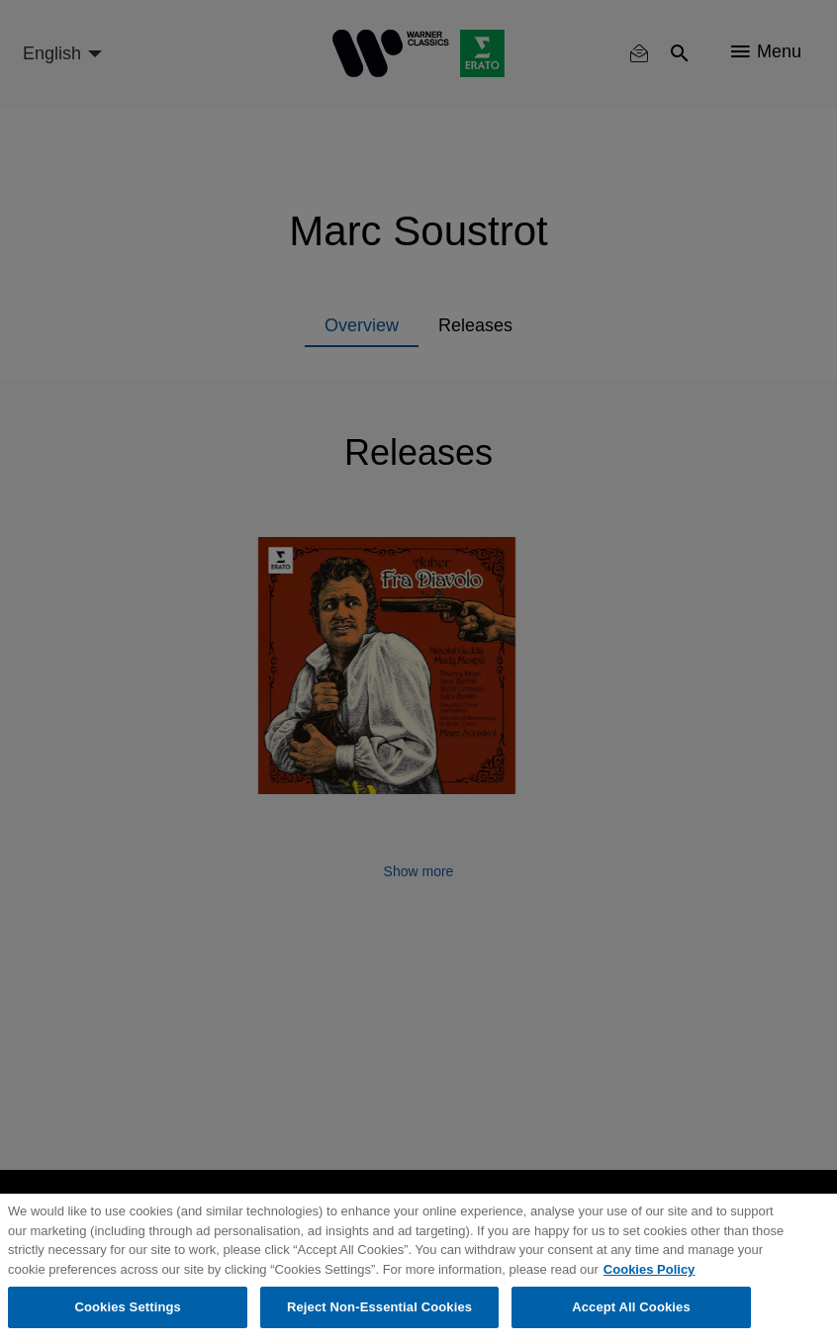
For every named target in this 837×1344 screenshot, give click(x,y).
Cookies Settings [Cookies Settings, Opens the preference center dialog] (127, 1306)
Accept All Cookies (631, 1306)
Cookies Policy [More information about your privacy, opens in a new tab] (649, 1269)
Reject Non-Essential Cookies (379, 1306)
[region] (418, 1269)
